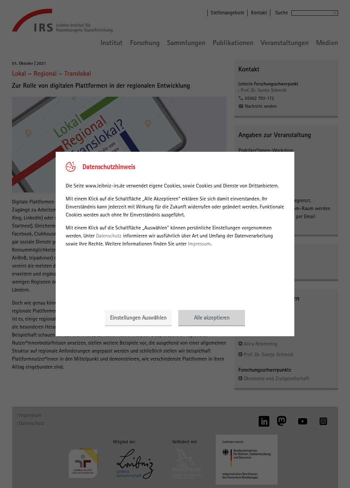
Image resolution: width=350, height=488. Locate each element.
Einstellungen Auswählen (138, 317)
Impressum (199, 243)
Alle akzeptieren (212, 317)
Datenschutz (109, 235)
